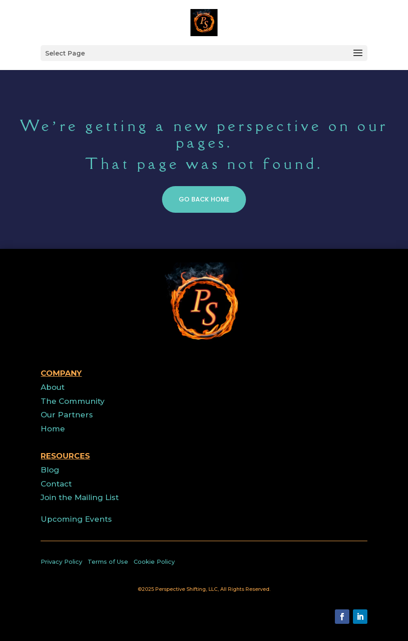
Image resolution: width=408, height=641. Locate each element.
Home (53, 428)
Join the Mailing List (80, 497)
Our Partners (67, 414)
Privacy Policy (61, 561)
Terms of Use (108, 561)
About (53, 387)
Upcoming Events (76, 519)
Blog (50, 469)
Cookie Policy (154, 561)
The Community (73, 401)
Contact (56, 483)
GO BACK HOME (204, 221)
